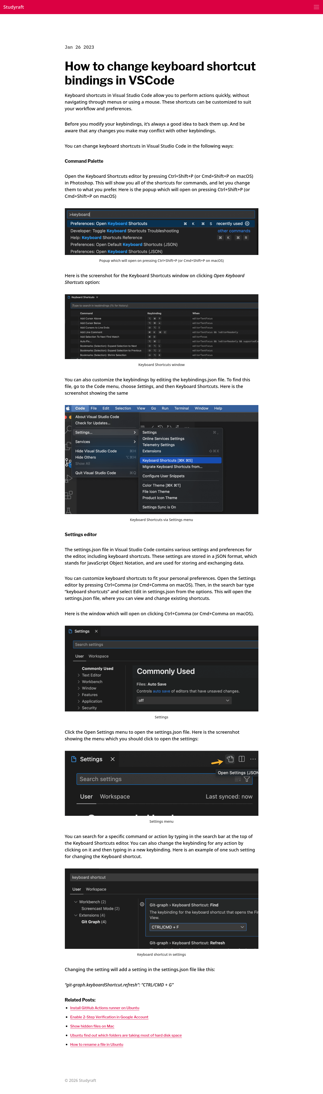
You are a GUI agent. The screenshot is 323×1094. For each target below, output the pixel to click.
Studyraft (15, 8)
